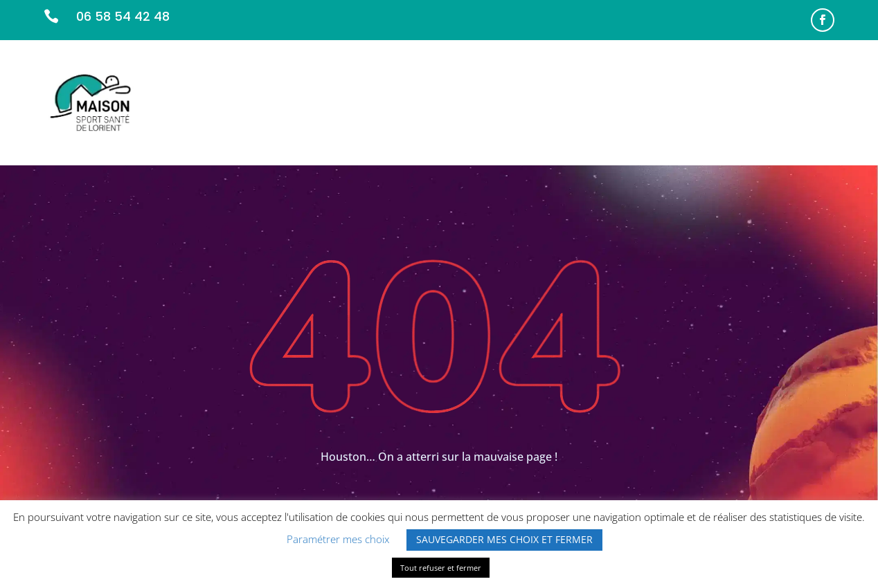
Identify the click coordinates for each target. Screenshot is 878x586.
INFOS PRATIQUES (723, 102)
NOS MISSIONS (486, 102)
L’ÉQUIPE (560, 102)
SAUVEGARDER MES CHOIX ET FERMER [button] (504, 539)
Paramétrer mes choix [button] (338, 539)
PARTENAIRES (630, 102)
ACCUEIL (412, 102)
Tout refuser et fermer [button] (440, 567)
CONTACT (808, 102)
